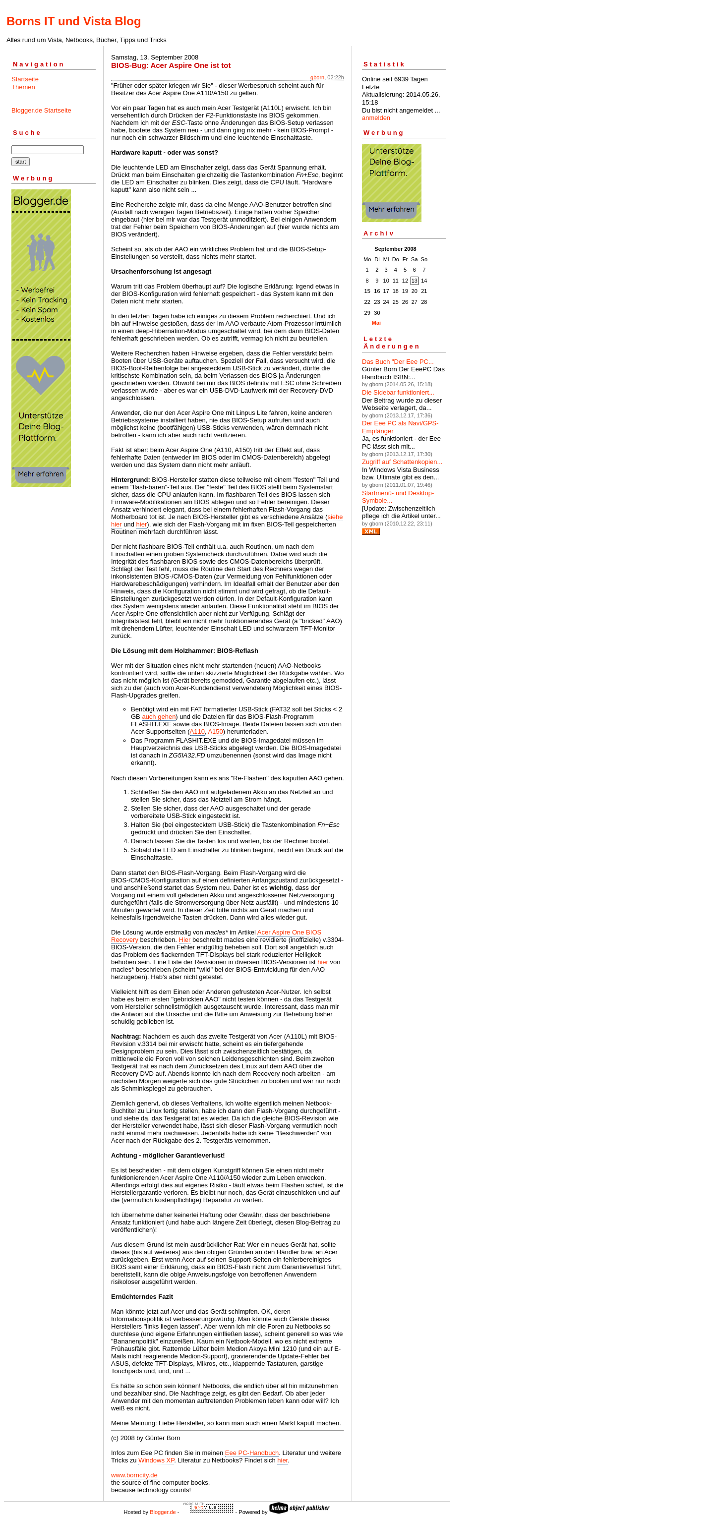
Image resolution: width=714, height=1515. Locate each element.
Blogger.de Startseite (41, 110)
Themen (23, 87)
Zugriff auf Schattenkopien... (402, 462)
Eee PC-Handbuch (252, 1453)
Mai (376, 323)
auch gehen (159, 716)
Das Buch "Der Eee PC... (398, 361)
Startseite (25, 79)
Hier (185, 939)
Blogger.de (163, 1512)
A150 (215, 731)
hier (141, 524)
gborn (317, 77)
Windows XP (156, 1460)
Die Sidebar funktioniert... (398, 392)
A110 (197, 731)
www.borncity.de (134, 1475)
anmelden (376, 117)
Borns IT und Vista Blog (73, 21)
